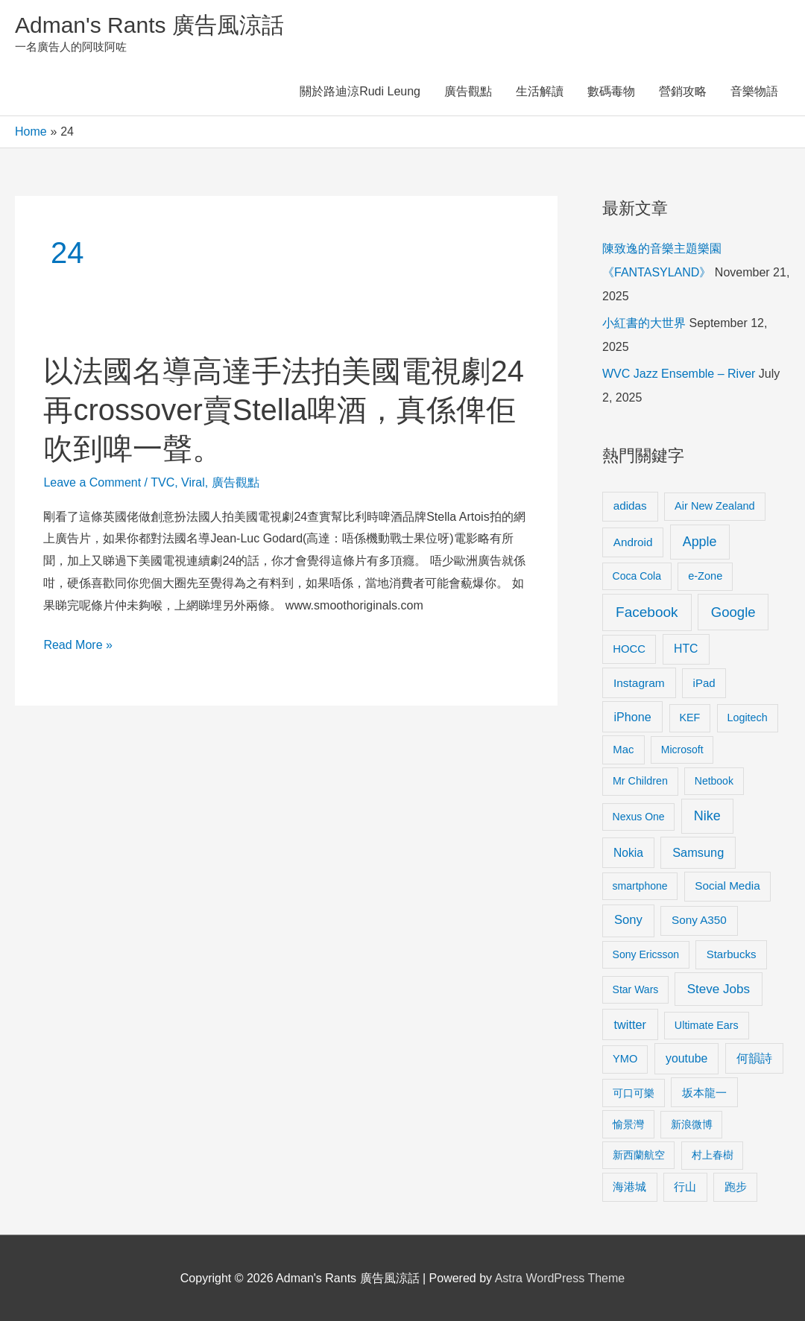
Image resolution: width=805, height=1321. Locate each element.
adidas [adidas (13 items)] (630, 505)
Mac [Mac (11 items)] (623, 749)
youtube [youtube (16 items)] (686, 1058)
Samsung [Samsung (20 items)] (698, 852)
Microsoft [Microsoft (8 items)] (682, 749)
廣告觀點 (468, 91)
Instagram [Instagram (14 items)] (639, 683)
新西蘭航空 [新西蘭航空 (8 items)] (639, 1155)
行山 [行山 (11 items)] (685, 1187)
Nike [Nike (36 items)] (707, 815)
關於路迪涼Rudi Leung (360, 91)
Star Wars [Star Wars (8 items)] (636, 989)
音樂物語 (754, 91)
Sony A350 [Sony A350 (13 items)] (699, 919)
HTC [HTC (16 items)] (686, 648)
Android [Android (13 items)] (633, 542)
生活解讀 (540, 91)
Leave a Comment (92, 482)
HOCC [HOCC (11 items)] (629, 649)
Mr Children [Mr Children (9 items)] (640, 781)
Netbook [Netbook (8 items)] (714, 781)
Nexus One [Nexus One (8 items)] (639, 817)
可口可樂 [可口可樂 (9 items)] (633, 1093)
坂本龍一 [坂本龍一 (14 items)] (704, 1092)
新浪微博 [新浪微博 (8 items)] (692, 1124)
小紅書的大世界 (644, 323)
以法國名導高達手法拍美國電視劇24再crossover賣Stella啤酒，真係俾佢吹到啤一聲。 (283, 410)
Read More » (78, 645)
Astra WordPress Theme (560, 1278)
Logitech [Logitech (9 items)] (747, 717)
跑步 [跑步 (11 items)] (735, 1187)
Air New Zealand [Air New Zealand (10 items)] (715, 506)
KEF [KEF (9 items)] (690, 717)
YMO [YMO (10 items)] (625, 1059)
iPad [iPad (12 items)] (704, 683)
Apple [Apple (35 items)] (700, 541)
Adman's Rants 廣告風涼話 (149, 25)
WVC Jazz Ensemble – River (678, 373)
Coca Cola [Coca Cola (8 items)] (637, 576)
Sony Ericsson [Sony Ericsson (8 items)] (646, 954)
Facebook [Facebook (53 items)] (647, 612)
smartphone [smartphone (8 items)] (640, 886)
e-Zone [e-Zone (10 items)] (705, 576)
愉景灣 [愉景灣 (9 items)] (628, 1124)
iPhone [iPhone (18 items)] (632, 716)
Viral (193, 482)
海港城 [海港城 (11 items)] (629, 1187)
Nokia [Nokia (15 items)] (628, 852)
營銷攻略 (683, 91)
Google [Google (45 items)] (733, 612)
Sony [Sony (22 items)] (628, 920)
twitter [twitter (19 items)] (630, 1024)
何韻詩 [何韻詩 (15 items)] (754, 1058)
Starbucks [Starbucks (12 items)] (732, 954)
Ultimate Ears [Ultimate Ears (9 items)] (707, 1025)
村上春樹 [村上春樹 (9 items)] (712, 1155)
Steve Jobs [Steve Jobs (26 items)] (718, 989)
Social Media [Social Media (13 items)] (727, 885)
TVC (162, 482)
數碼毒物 (611, 91)
